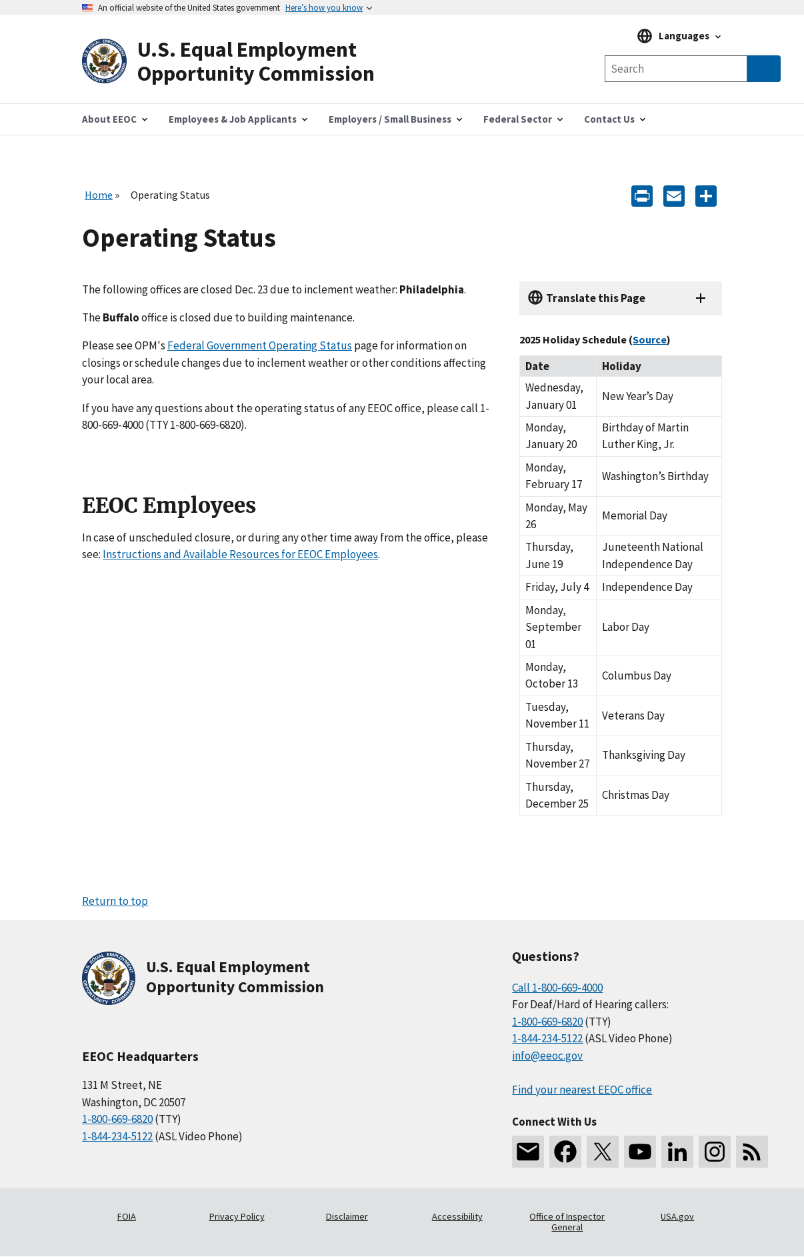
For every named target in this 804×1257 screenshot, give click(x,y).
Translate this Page (595, 298)
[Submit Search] (764, 68)
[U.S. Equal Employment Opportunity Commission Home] (242, 61)
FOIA (126, 1216)
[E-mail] (674, 195)
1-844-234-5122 (117, 1136)
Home (99, 194)
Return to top (115, 901)
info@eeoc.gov (547, 1055)
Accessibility (457, 1216)
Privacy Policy (237, 1216)
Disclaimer (347, 1216)
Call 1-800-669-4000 (557, 987)
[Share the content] (706, 195)
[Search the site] (676, 68)
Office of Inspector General (567, 1221)
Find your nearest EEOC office (582, 1089)
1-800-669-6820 (117, 1119)
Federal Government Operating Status (259, 345)
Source (650, 339)
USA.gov (677, 1216)
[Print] (642, 195)
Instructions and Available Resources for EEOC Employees (240, 554)
